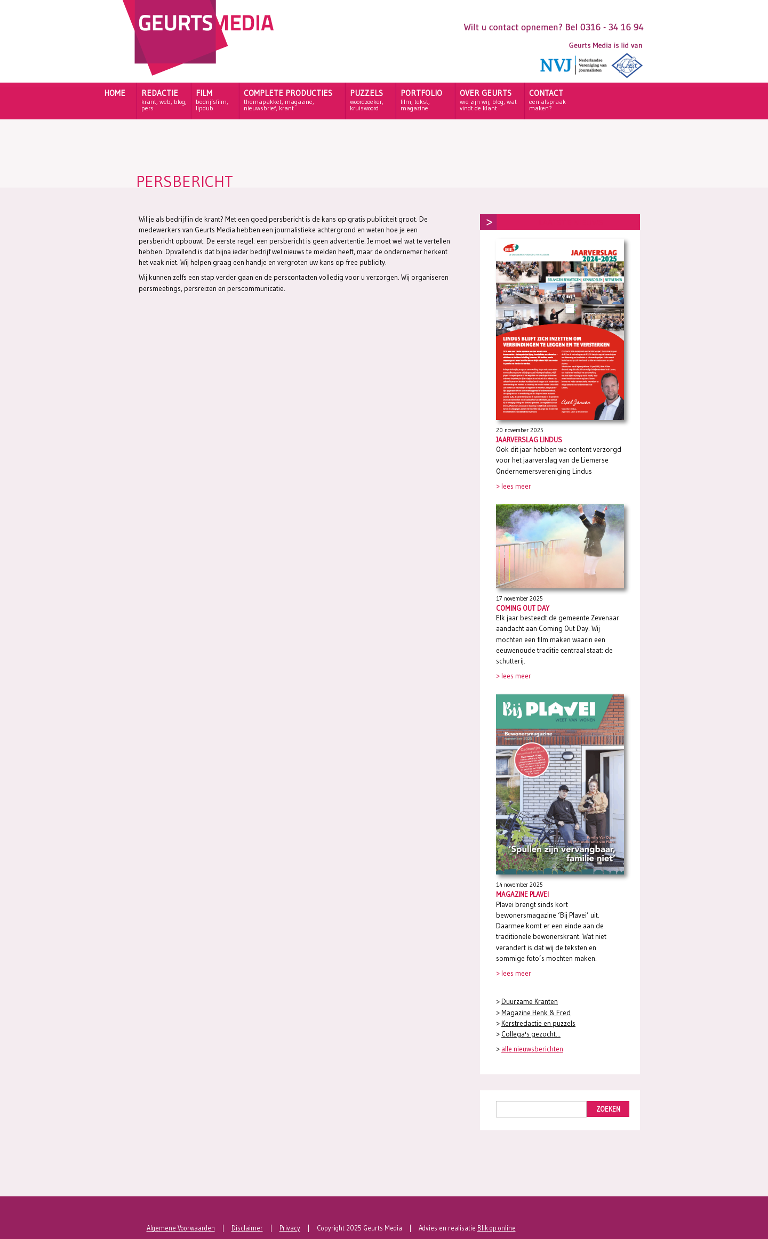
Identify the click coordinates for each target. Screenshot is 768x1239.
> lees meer (513, 486)
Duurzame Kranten (529, 1001)
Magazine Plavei (522, 894)
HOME (114, 93)
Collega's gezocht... (531, 1034)
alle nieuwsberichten (532, 1049)
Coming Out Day (522, 608)
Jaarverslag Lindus (529, 439)
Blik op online (496, 1228)
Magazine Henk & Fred (536, 1012)
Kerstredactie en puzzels (538, 1023)
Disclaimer (247, 1228)
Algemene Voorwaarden (181, 1228)
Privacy (289, 1228)
